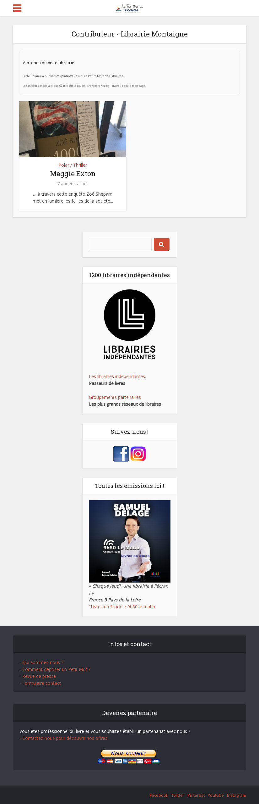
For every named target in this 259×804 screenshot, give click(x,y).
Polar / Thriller (72, 165)
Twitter (177, 795)
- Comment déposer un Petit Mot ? (54, 669)
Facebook (159, 795)
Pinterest (196, 795)
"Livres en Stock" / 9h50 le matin (122, 607)
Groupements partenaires (115, 397)
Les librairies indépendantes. (117, 376)
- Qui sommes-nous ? (41, 662)
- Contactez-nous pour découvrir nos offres (63, 738)
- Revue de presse (37, 676)
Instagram (236, 795)
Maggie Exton (73, 173)
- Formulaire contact (40, 683)
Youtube (216, 795)
